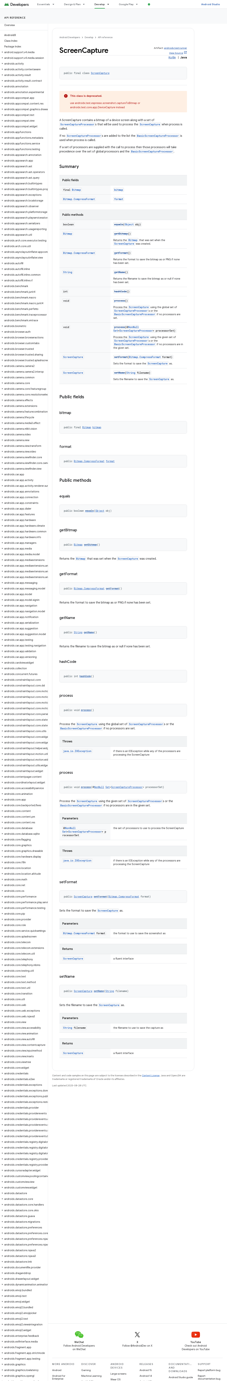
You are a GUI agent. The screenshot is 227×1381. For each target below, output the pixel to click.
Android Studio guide (181, 1377)
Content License (151, 1075)
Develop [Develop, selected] (99, 4)
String (67, 272)
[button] (23, 52)
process (119, 300)
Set (115, 330)
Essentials (43, 4)
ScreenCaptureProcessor (77, 124)
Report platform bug (209, 1370)
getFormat (121, 253)
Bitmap (76, 189)
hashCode (120, 291)
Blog (154, 4)
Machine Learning (91, 1375)
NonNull (133, 327)
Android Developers (69, 37)
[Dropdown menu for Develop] (110, 4)
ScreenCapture (100, 73)
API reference (15, 17)
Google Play (126, 4)
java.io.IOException (77, 751)
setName (119, 372)
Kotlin (172, 57)
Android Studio (210, 4)
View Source (176, 53)
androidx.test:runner (175, 48)
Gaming (86, 1370)
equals (118, 224)
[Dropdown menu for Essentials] (55, 4)
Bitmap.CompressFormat (79, 199)
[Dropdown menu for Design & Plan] (85, 4)
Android (56, 1370)
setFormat (121, 357)
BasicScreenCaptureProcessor (158, 135)
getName (119, 272)
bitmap (118, 189)
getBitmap (121, 233)
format (118, 199)
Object (129, 224)
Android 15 (145, 1370)
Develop (89, 37)
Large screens (118, 1373)
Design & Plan (72, 4)
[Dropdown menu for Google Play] (138, 4)
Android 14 (145, 1375)
